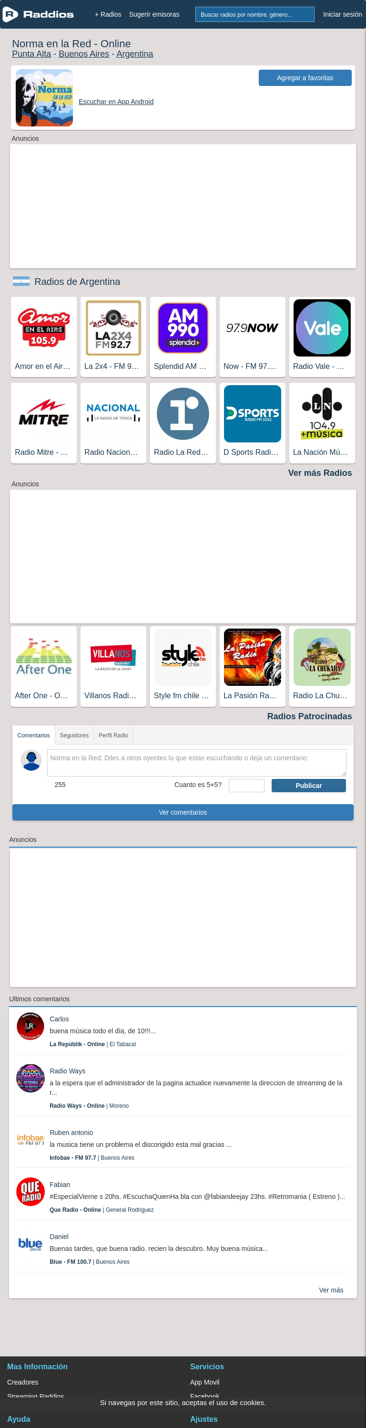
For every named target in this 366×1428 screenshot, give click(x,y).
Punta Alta (31, 54)
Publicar (308, 785)
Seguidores (74, 735)
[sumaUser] (246, 785)
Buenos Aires (84, 54)
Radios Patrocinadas (309, 716)
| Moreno (89, 1105)
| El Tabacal (93, 1044)
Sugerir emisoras (154, 14)
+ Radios (108, 14)
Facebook (204, 1396)
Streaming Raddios (35, 1396)
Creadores (22, 1382)
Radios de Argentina (77, 281)
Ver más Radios (320, 473)
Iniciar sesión (342, 14)
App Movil (204, 1382)
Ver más (331, 1290)
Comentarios (33, 735)
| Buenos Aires (92, 1158)
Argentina (134, 54)
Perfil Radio (113, 735)
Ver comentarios (183, 812)
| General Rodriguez (102, 1210)
